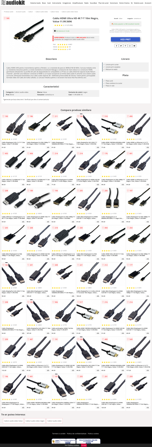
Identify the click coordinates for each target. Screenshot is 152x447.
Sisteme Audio (35, 3)
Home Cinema (124, 3)
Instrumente (56, 3)
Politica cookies (93, 434)
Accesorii (148, 3)
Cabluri (30, 12)
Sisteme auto (138, 3)
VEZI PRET (125, 39)
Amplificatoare (77, 3)
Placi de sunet (103, 3)
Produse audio (8, 12)
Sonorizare (114, 3)
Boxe (44, 3)
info (23, 147)
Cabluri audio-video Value (70, 12)
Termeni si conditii (59, 434)
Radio (86, 3)
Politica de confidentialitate (76, 434)
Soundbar (93, 3)
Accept (83, 445)
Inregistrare (67, 3)
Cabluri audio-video (42, 12)
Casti (49, 3)
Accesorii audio (21, 12)
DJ (132, 3)
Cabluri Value (55, 12)
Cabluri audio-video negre (35, 421)
